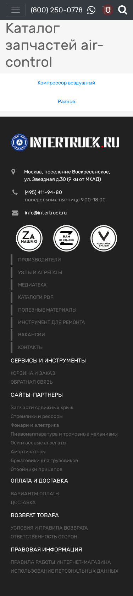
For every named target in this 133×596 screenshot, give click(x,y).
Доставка (23, 503)
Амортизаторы (28, 452)
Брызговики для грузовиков (44, 461)
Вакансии (31, 335)
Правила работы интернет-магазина (61, 562)
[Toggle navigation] (16, 10)
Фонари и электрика (35, 425)
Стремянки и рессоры (37, 416)
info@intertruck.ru (46, 213)
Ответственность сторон (44, 537)
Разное (66, 102)
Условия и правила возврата (49, 528)
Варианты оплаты (35, 494)
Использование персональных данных (64, 571)
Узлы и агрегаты (40, 273)
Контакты (30, 347)
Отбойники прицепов (36, 469)
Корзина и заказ (33, 373)
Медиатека (32, 285)
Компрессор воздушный (66, 83)
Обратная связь (32, 382)
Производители (39, 260)
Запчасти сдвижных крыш (42, 408)
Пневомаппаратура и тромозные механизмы (64, 434)
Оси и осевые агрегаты (38, 443)
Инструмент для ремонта (51, 322)
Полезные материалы (47, 310)
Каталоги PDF (35, 297)
